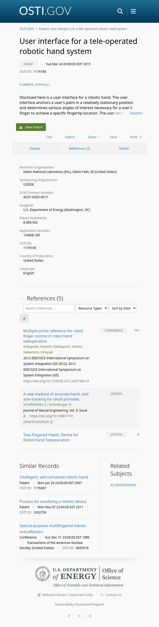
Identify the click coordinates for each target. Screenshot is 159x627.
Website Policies (65, 595)
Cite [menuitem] (51, 137)
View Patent (31, 127)
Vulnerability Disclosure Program (79, 604)
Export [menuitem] (72, 137)
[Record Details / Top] (35, 148)
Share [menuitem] (94, 137)
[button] (120, 11)
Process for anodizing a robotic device (53, 501)
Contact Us (111, 595)
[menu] (51, 137)
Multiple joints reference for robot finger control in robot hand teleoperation (53, 336)
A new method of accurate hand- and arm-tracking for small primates (55, 397)
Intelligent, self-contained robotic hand (54, 477)
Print (136, 137)
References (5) (79, 148)
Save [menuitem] (115, 137)
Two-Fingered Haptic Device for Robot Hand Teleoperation (50, 437)
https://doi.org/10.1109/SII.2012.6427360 (56, 381)
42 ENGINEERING (123, 485)
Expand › (136, 113)
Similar (124, 148)
